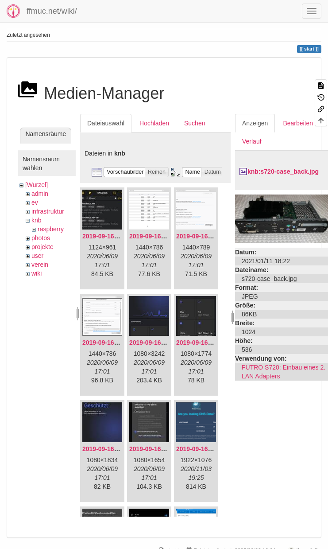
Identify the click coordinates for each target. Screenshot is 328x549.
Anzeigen (255, 123)
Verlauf (252, 141)
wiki (36, 273)
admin (39, 193)
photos (40, 237)
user (37, 255)
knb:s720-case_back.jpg (283, 171)
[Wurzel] (36, 184)
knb (36, 220)
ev (34, 202)
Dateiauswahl (105, 123)
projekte (42, 246)
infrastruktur (47, 211)
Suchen (194, 123)
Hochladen (154, 123)
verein (39, 264)
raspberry (51, 229)
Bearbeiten (298, 123)
